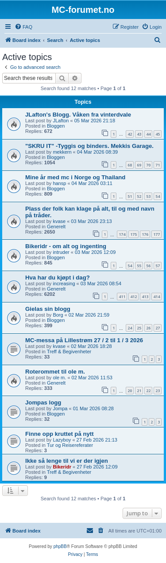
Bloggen (56, 125)
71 (157, 165)
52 (139, 196)
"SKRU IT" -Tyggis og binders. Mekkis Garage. (89, 146)
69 (139, 165)
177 (156, 234)
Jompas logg (43, 402)
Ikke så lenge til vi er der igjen (66, 460)
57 (157, 265)
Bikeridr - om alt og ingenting (65, 246)
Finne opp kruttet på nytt (59, 434)
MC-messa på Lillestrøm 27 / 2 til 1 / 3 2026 (84, 340)
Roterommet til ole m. (55, 371)
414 (156, 296)
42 (129, 134)
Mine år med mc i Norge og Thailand (75, 177)
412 (133, 296)
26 (148, 328)
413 (145, 296)
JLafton (61, 120)
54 (157, 196)
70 (148, 165)
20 (129, 390)
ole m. (59, 377)
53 (148, 196)
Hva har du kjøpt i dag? (57, 277)
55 (139, 265)
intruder (61, 252)
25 (139, 328)
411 (122, 296)
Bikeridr (62, 466)
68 (129, 165)
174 (122, 234)
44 (148, 134)
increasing (64, 283)
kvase (59, 221)
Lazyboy (62, 439)
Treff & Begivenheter (69, 351)
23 (157, 390)
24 (129, 328)
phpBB (60, 546)
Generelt (56, 226)
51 (129, 196)
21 (139, 390)
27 (157, 328)
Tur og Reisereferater (70, 445)
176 (145, 234)
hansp (59, 183)
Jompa (60, 408)
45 (157, 134)
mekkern (62, 152)
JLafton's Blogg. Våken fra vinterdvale (78, 114)
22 (148, 390)
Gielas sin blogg (47, 309)
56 (148, 265)
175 (133, 234)
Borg (58, 314)
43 (139, 134)
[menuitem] (23, 27)
